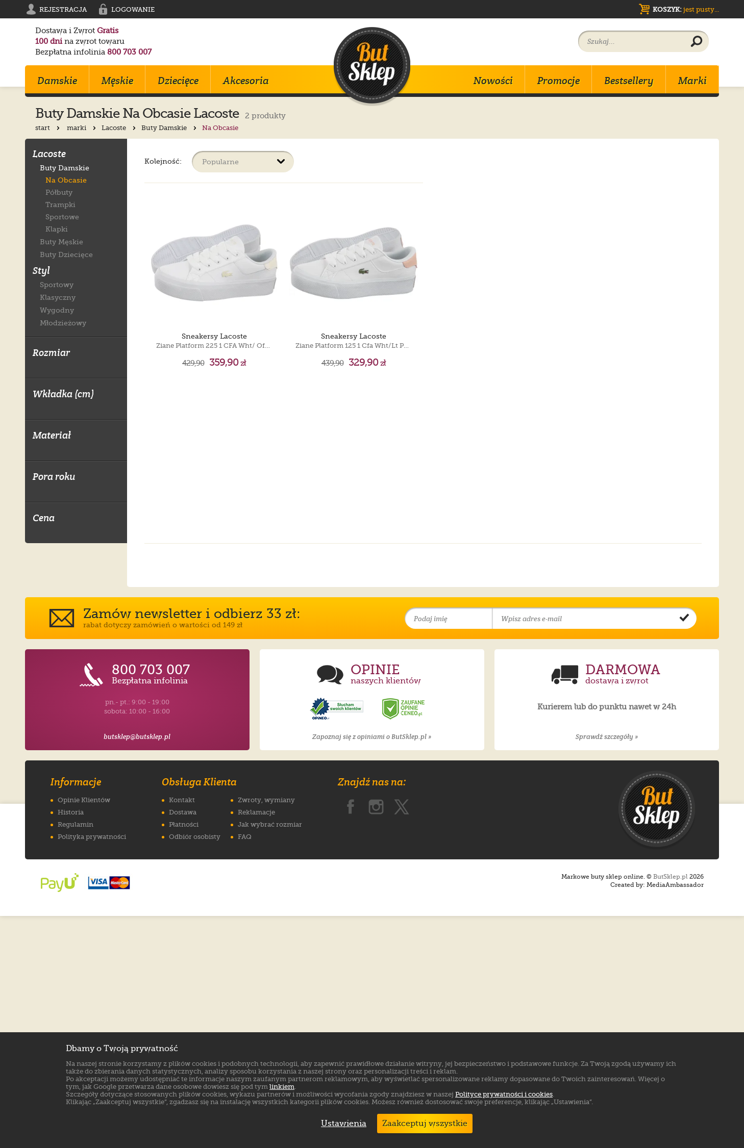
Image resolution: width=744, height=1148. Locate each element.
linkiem (281, 1086)
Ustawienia (341, 1123)
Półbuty (58, 192)
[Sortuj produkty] (243, 161)
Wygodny (57, 310)
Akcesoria (246, 80)
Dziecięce (178, 80)
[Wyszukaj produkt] (696, 42)
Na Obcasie (66, 180)
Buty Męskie (61, 241)
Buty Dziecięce (66, 254)
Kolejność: (163, 161)
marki (82, 128)
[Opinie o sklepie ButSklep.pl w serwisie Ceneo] (404, 941)
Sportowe (62, 216)
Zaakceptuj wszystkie (424, 1123)
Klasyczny (58, 297)
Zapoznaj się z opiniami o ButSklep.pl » (371, 968)
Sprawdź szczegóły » (607, 968)
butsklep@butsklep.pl (137, 968)
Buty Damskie (170, 128)
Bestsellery (629, 80)
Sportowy (56, 284)
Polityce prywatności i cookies (504, 1094)
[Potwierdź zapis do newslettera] (684, 850)
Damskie (57, 80)
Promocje (558, 80)
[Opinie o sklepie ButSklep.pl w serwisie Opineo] (338, 941)
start (48, 128)
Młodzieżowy (63, 322)
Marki (692, 80)
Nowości (493, 80)
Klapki (56, 229)
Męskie (117, 80)
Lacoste (120, 128)
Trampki (60, 204)
